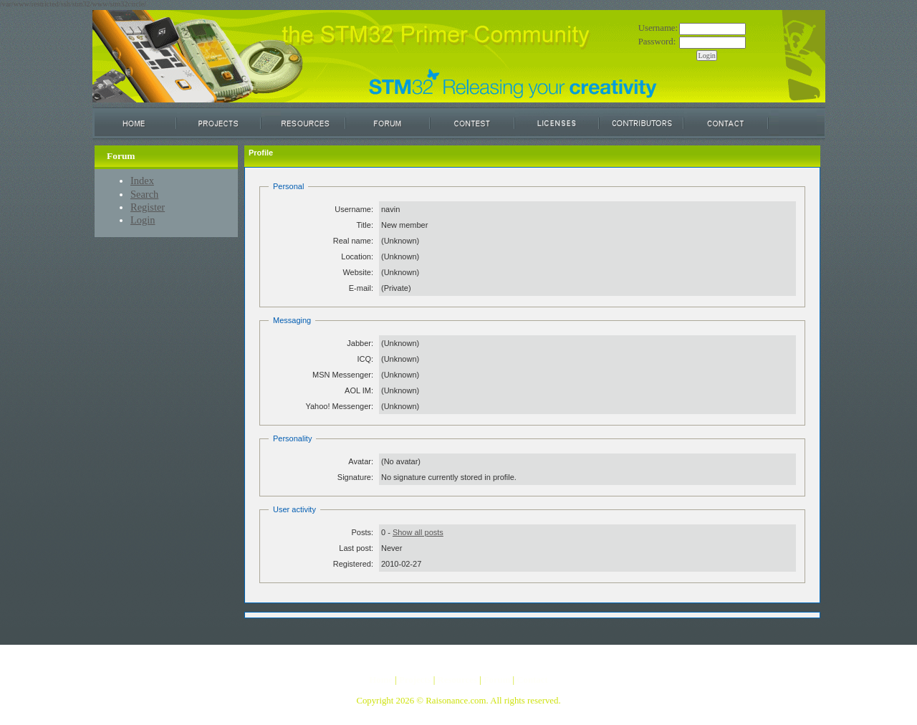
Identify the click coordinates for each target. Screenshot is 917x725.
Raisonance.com (456, 701)
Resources (456, 680)
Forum (497, 680)
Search (144, 194)
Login (142, 220)
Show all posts (418, 532)
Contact (532, 680)
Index (142, 180)
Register (147, 207)
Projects (415, 680)
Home (381, 680)
